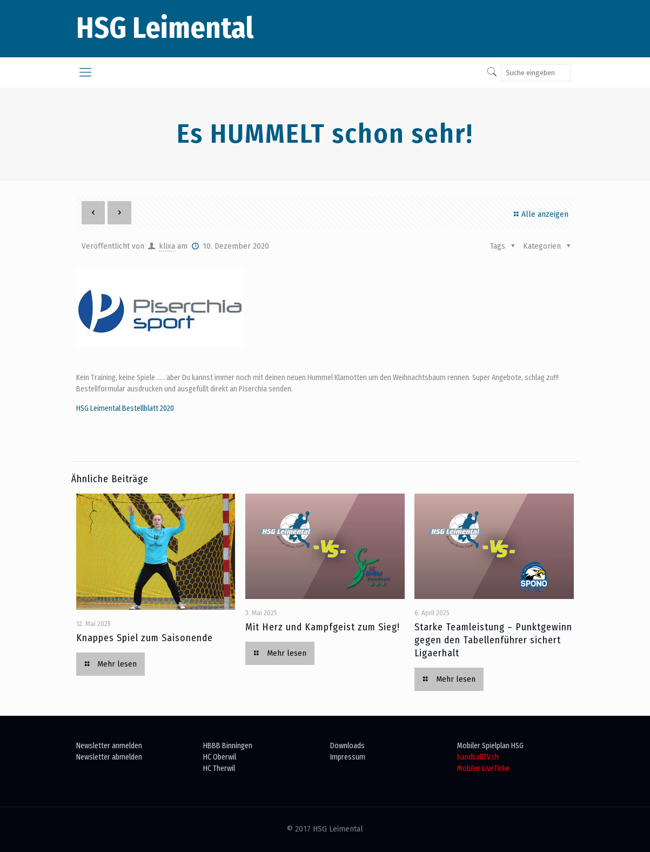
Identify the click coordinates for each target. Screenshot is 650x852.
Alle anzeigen (539, 214)
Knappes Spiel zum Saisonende (144, 638)
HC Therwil (219, 768)
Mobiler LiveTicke (483, 768)
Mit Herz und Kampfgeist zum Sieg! (322, 627)
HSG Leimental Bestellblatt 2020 (125, 408)
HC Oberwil (219, 757)
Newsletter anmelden (109, 745)
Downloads (347, 745)
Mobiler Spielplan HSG (490, 745)
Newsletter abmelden (109, 757)
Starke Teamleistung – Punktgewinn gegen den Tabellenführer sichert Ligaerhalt (493, 640)
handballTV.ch (478, 757)
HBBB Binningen (227, 745)
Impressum (347, 757)
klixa (167, 246)
